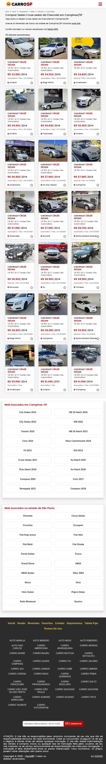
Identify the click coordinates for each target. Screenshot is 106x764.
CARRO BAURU (41, 652)
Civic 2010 (27, 440)
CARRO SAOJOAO (65, 687)
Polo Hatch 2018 (27, 469)
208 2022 (78, 421)
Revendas (33, 623)
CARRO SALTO (88, 680)
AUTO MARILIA (17, 640)
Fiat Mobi (28, 544)
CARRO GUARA (41, 660)
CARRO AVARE (17, 652)
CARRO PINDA (88, 672)
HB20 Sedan (27, 573)
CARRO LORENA (17, 672)
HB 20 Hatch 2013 (78, 431)
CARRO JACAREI (89, 660)
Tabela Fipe (91, 623)
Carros (14, 11)
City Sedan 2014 (27, 412)
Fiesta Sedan (28, 553)
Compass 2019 (78, 488)
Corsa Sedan (78, 515)
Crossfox (27, 525)
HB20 (78, 563)
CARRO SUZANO (65, 695)
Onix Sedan (28, 592)
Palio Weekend (28, 601)
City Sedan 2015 (27, 421)
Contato (59, 623)
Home (7, 11)
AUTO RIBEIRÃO (88, 640)
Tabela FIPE (52, 29)
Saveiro (78, 601)
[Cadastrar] (73, 721)
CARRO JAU (17, 667)
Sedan (33, 11)
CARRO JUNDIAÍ (41, 667)
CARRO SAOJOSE (88, 687)
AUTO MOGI (65, 640)
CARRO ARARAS (88, 645)
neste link (76, 23)
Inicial (11, 623)
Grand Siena (27, 563)
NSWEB (99, 753)
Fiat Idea (78, 534)
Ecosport (78, 525)
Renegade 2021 (28, 488)
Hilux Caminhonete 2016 (78, 440)
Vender (21, 623)
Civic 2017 (78, 479)
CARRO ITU (65, 660)
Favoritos (47, 623)
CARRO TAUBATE (17, 702)
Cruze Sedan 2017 (27, 460)
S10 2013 (78, 450)
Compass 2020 (27, 479)
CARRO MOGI (41, 672)
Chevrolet (40, 11)
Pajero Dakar (78, 592)
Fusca (78, 553)
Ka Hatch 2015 (78, 460)
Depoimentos (74, 623)
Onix (78, 582)
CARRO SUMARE (41, 695)
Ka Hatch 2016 (78, 469)
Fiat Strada (78, 544)
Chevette (27, 515)
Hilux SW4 (78, 573)
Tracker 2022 (28, 431)
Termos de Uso (53, 628)
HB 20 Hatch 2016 (78, 412)
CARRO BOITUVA (65, 652)
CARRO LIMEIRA (88, 667)
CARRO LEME (65, 667)
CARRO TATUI (88, 695)
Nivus (28, 582)
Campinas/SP (23, 11)
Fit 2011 (28, 450)
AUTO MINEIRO (41, 640)
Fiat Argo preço (28, 534)
